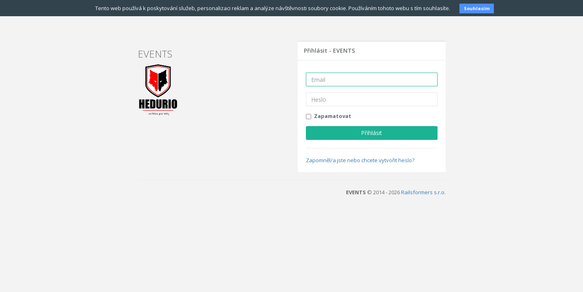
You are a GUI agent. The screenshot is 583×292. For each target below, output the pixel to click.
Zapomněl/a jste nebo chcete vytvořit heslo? (360, 159)
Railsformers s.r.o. (423, 192)
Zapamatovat (332, 116)
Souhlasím (476, 8)
